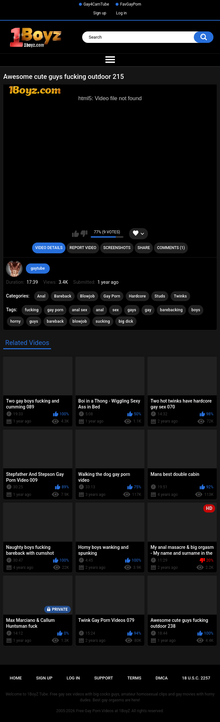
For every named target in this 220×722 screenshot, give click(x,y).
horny (15, 321)
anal (100, 310)
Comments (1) (171, 247)
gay (148, 310)
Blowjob (87, 296)
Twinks (180, 296)
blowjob (79, 321)
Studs (160, 296)
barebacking (171, 310)
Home (16, 678)
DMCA (162, 678)
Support (103, 678)
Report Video (83, 247)
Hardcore (137, 296)
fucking (32, 310)
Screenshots (117, 247)
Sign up (99, 13)
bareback (55, 321)
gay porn (55, 310)
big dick (126, 321)
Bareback (62, 296)
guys (33, 321)
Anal (41, 296)
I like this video (75, 233)
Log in (121, 13)
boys (196, 310)
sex (115, 310)
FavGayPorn (130, 4)
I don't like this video (84, 233)
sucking (103, 321)
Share (144, 247)
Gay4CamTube (96, 4)
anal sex (79, 310)
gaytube (38, 268)
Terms (134, 678)
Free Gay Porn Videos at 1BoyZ (103, 711)
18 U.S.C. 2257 (196, 678)
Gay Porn (111, 296)
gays (131, 310)
